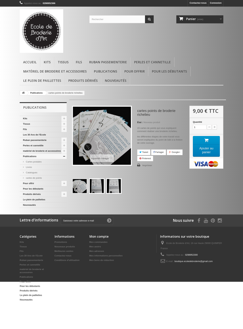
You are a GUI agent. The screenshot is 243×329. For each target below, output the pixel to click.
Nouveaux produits (64, 254)
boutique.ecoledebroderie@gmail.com (194, 268)
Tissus (63, 62)
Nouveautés (115, 80)
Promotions (60, 249)
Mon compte (99, 244)
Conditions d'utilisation (67, 267)
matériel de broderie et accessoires (55, 71)
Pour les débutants (169, 71)
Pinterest (145, 158)
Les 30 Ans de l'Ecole (34, 134)
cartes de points (33, 178)
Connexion (216, 3)
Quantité (197, 122)
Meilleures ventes (63, 258)
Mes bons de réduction (101, 267)
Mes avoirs (95, 254)
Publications (105, 71)
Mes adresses (96, 258)
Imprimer (147, 165)
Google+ (174, 152)
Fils (79, 62)
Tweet (143, 152)
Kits (47, 62)
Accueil (30, 62)
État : (140, 122)
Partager (158, 152)
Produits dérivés (83, 80)
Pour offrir (134, 71)
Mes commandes (98, 249)
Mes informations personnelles (106, 263)
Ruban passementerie (108, 62)
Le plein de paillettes (42, 80)
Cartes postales (33, 161)
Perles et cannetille (152, 62)
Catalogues (31, 172)
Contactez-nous (198, 3)
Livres (28, 167)
